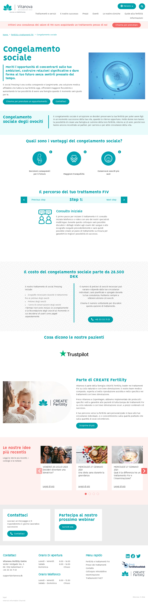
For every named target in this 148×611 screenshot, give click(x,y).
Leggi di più (48, 486)
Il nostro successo (92, 15)
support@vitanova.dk (13, 576)
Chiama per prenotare (126, 26)
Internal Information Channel (14, 601)
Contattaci (61, 101)
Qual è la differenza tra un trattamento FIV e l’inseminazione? (127, 476)
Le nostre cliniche (134, 15)
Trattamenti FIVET (94, 578)
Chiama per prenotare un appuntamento (26, 101)
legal (5, 597)
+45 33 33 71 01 (100, 319)
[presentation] (39, 471)
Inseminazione (93, 575)
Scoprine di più (87, 425)
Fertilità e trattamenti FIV (22, 35)
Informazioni (136, 19)
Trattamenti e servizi (68, 15)
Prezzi (108, 15)
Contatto (90, 568)
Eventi (118, 15)
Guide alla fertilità (116, 19)
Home (6, 35)
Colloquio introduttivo (96, 572)
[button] (86, 494)
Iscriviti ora (67, 527)
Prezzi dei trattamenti (96, 565)
